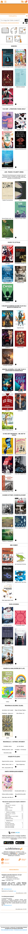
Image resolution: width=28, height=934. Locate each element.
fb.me (15, 891)
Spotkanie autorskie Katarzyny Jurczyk (12, 874)
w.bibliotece (13, 853)
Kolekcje (17, 22)
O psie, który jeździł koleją (9, 823)
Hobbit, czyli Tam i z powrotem (10, 805)
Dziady (6, 808)
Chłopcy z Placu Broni (9, 807)
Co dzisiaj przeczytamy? (8, 896)
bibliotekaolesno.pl (8, 889)
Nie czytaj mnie (7, 822)
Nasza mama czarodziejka (9, 826)
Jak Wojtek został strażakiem (10, 824)
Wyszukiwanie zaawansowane (7, 22)
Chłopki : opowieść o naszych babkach (11, 816)
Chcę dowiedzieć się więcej (7, 929)
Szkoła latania (7, 806)
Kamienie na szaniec (8, 810)
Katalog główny (13, 15)
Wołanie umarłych (8, 817)
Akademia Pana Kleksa (9, 818)
